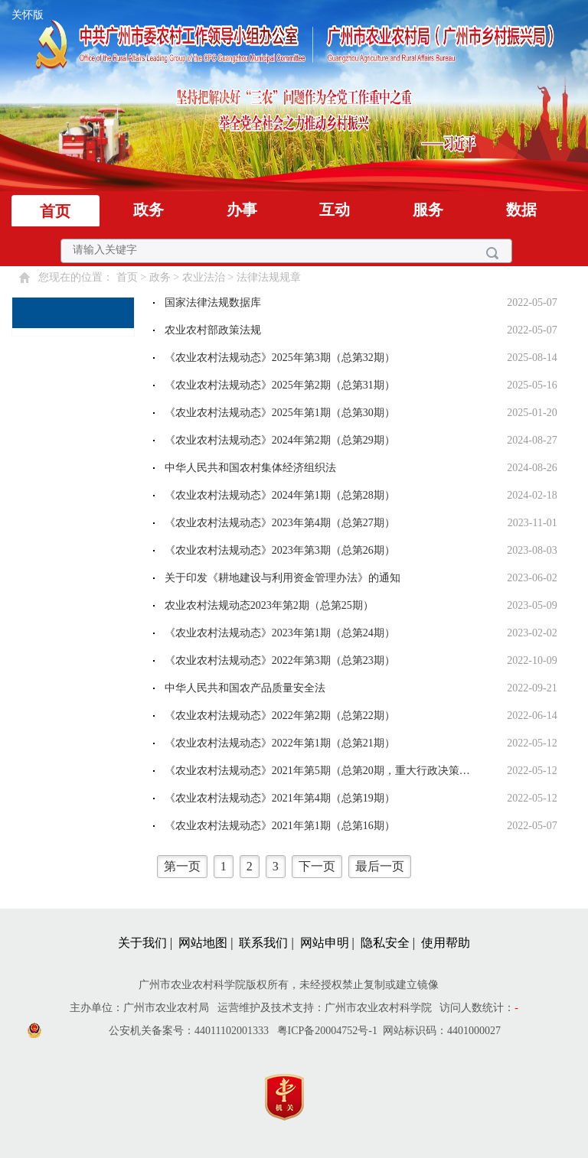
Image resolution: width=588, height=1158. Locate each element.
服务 (428, 209)
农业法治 (203, 277)
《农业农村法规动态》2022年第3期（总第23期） (280, 660)
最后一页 (379, 866)
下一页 (317, 866)
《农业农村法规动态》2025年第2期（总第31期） (280, 385)
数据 (521, 209)
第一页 (182, 866)
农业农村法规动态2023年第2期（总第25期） (269, 605)
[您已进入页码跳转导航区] (359, 866)
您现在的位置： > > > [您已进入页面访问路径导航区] (169, 277)
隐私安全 (385, 942)
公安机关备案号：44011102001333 (189, 1030)
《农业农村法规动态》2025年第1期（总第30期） (280, 412)
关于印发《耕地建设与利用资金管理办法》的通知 (282, 578)
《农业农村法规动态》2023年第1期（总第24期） (280, 633)
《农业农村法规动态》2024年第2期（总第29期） (280, 440)
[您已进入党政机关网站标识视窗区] (292, 1093)
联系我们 (263, 942)
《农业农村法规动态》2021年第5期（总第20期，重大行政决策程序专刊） (323, 770)
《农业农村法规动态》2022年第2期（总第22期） (280, 715)
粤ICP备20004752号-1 (327, 1030)
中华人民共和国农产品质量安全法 (245, 688)
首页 (55, 211)
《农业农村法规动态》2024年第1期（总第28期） (280, 495)
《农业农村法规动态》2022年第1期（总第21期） (280, 743)
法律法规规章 (269, 277)
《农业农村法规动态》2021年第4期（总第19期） (280, 798)
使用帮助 (445, 942)
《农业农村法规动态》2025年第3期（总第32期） (280, 357)
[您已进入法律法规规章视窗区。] (359, 591)
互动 (334, 209)
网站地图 (202, 942)
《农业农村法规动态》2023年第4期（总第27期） (280, 523)
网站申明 (324, 942)
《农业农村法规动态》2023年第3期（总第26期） (280, 550)
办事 (242, 209)
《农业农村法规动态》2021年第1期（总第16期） (280, 825)
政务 (148, 209)
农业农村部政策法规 (213, 330)
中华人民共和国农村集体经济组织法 (250, 467)
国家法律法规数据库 (213, 302)
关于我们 (142, 942)
